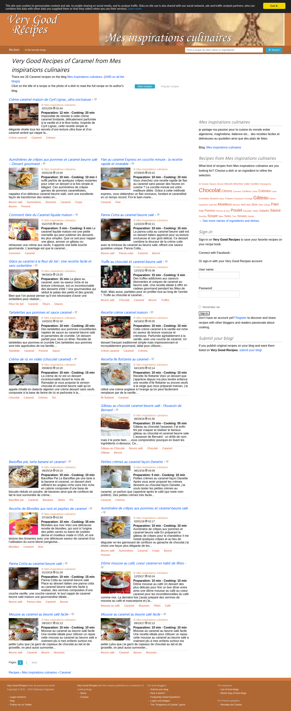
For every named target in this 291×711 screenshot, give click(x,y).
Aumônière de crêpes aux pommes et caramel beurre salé (144, 508)
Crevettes (204, 198)
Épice (222, 199)
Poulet (236, 210)
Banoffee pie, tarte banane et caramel (37, 462)
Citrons (227, 191)
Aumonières (34, 202)
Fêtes (157, 605)
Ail (200, 184)
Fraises (229, 198)
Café (168, 605)
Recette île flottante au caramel (124, 359)
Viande (251, 216)
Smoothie (203, 216)
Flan (118, 202)
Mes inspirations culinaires (84, 76)
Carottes (254, 184)
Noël (243, 204)
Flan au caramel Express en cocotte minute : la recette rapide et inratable (141, 162)
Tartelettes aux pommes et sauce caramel (40, 312)
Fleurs (46, 303)
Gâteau (105, 452)
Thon (234, 216)
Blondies (14, 546)
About (83, 693)
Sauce (56, 350)
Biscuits (229, 183)
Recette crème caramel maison (124, 312)
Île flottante (107, 397)
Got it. (274, 6)
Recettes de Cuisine (231, 704)
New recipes (145, 86)
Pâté (201, 210)
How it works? (157, 693)
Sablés (256, 211)
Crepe (78, 202)
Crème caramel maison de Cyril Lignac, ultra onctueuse (50, 100)
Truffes (165, 300)
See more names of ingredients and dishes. (231, 220)
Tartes (61, 499)
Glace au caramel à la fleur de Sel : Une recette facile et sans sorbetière (50, 264)
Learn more (155, 9)
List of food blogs (230, 689)
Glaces (58, 303)
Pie (71, 499)
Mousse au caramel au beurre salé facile (38, 614)
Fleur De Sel (16, 303)
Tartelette (14, 350)
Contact (84, 697)
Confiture (246, 191)
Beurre (13, 206)
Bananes (48, 499)
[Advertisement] (145, 128)
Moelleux (225, 204)
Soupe (212, 216)
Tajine (220, 216)
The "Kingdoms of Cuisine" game (167, 704)
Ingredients (203, 205)
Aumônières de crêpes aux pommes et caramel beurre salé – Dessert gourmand (53, 162)
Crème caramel (18, 137)
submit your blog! (250, 350)
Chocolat (124, 300)
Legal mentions (18, 697)
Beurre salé (15, 202)
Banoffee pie (16, 499)
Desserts (50, 202)
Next (34, 662)
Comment (14, 253)
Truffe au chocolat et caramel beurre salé (131, 262)
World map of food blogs (233, 693)
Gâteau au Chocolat (113, 448)
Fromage (248, 198)
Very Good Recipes (17, 685)
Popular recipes (170, 86)
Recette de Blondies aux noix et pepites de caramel (47, 509)
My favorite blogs (35, 49)
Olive (261, 205)
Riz (54, 397)
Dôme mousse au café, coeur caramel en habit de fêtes (142, 563)
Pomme (25, 206)
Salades (264, 210)
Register (241, 317)
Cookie (254, 191)
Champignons (265, 184)
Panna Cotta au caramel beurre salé (127, 215)
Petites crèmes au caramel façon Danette (132, 462)
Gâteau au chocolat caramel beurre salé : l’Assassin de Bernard (141, 408)
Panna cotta (126, 253)
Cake (246, 183)
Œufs (255, 204)
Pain (275, 204)
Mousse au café (110, 605)
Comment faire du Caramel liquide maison (40, 215)
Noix (40, 546)
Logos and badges (160, 700)
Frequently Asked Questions (165, 697)
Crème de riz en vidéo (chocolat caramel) (40, 359)
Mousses (144, 605)
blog (12, 700)
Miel (215, 205)
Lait (211, 204)
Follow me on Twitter (21, 704)
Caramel (36, 137)
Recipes (14, 49)
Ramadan (247, 211)
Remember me (211, 307)
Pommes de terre (223, 211)
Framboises (238, 199)
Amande (205, 184)
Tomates (242, 216)
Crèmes (50, 137)
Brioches (238, 183)
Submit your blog (159, 689)
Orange (267, 205)
